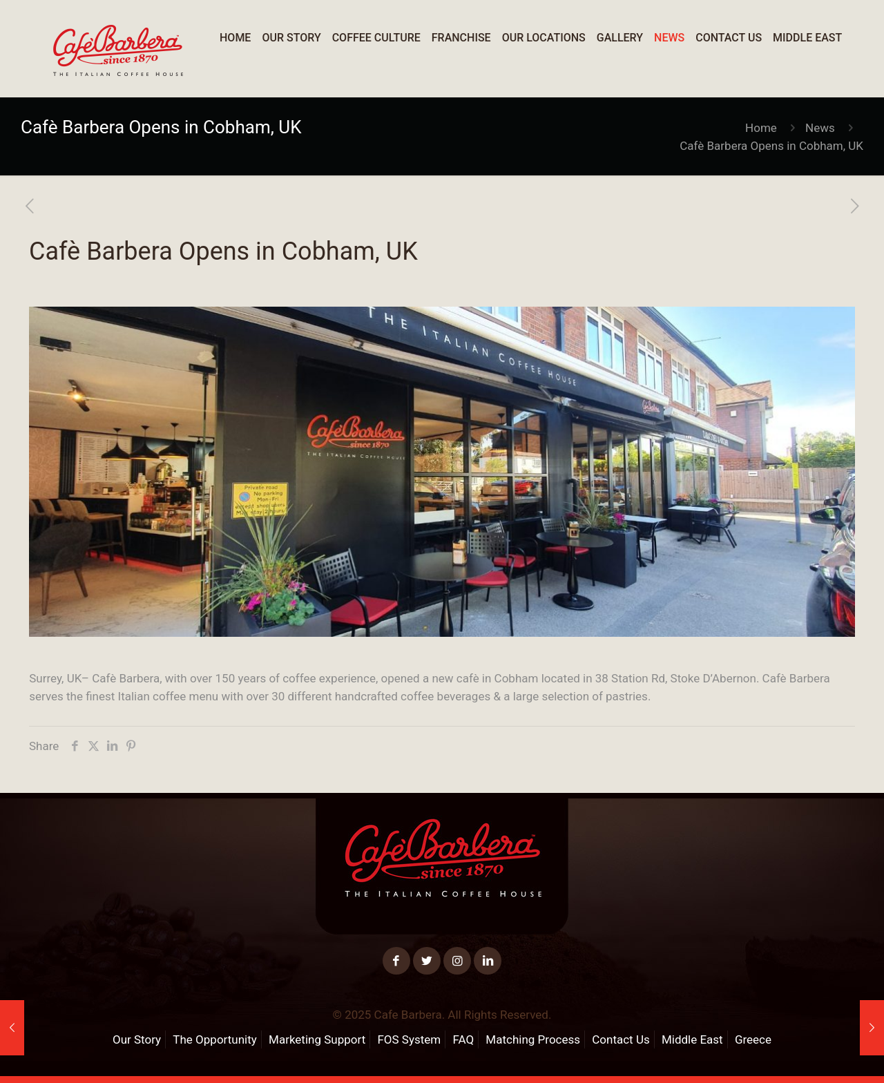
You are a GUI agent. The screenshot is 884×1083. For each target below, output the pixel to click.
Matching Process (533, 1039)
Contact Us (620, 1039)
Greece (753, 1039)
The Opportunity (214, 1039)
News (820, 128)
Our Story (137, 1039)
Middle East (692, 1039)
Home (761, 128)
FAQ (463, 1039)
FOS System (409, 1039)
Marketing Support (317, 1039)
